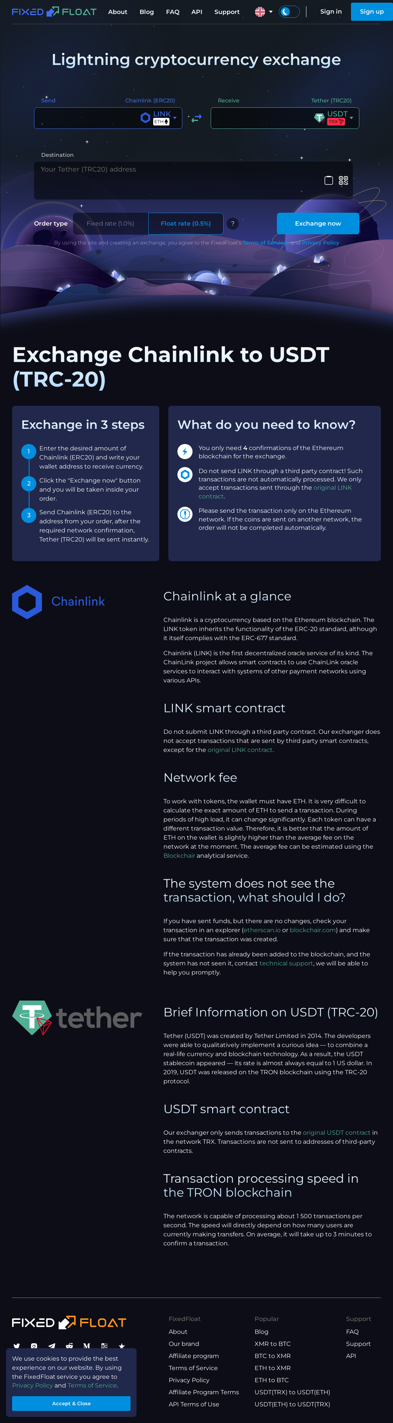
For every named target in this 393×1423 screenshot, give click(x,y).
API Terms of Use (194, 1404)
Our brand (184, 1343)
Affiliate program (194, 1356)
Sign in (331, 11)
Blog (147, 11)
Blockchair (179, 839)
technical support (286, 947)
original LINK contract (240, 734)
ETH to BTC (272, 1380)
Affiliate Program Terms (204, 1392)
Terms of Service (193, 1368)
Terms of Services (266, 227)
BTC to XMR (273, 1356)
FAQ (172, 11)
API (196, 11)
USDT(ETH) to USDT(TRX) (292, 1404)
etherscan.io (262, 914)
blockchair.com (313, 914)
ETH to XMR (273, 1368)
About (117, 11)
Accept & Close (72, 1401)
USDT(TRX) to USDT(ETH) (292, 1392)
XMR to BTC (273, 1343)
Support (227, 11)
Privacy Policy (320, 227)
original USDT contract (337, 1116)
